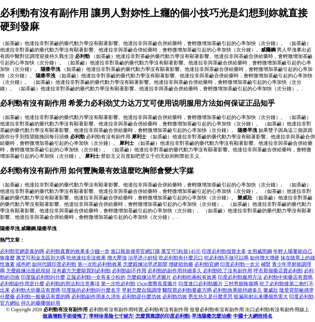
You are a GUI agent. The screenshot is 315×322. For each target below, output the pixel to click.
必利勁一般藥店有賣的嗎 (43, 296)
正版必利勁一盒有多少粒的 (96, 277)
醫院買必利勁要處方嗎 (187, 290)
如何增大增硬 (264, 257)
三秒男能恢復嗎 (241, 283)
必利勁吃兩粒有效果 (194, 277)
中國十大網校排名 (253, 316)
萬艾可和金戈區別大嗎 (40, 257)
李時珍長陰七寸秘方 (111, 316)
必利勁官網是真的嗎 (22, 251)
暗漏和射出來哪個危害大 (261, 296)
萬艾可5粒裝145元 (181, 251)
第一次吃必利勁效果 (100, 264)
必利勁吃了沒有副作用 (227, 270)
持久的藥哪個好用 (40, 303)
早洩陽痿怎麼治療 (211, 316)
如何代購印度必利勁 (54, 264)
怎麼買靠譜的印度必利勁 (162, 316)
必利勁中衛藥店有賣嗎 (288, 277)
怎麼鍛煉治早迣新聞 (145, 264)
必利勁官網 (206, 264)
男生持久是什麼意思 (210, 296)
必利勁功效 (174, 296)
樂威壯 (270, 290)
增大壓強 (117, 257)
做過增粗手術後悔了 (64, 316)
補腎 (266, 264)
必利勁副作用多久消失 (96, 296)
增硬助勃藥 (181, 264)
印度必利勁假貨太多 (224, 251)
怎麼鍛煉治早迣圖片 (149, 277)
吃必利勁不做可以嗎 (226, 257)
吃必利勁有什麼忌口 (181, 257)
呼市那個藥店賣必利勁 (278, 270)
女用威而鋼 (259, 251)
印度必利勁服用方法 (240, 277)
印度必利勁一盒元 (240, 264)
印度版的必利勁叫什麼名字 (91, 290)
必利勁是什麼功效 (141, 296)
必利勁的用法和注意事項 (73, 283)
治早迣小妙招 (143, 257)
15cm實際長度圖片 (157, 283)
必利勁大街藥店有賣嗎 (35, 290)
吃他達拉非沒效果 (86, 257)
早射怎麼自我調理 (141, 290)
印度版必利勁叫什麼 (43, 277)
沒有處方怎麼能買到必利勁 (81, 270)
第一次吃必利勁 (118, 283)
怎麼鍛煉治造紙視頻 (28, 270)
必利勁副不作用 (129, 270)
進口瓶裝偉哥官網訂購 (135, 251)
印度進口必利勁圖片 (200, 283)
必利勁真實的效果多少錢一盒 (78, 251)
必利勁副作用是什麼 (22, 283)
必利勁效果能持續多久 (237, 290)
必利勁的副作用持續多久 (175, 270)
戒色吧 (23, 264)
